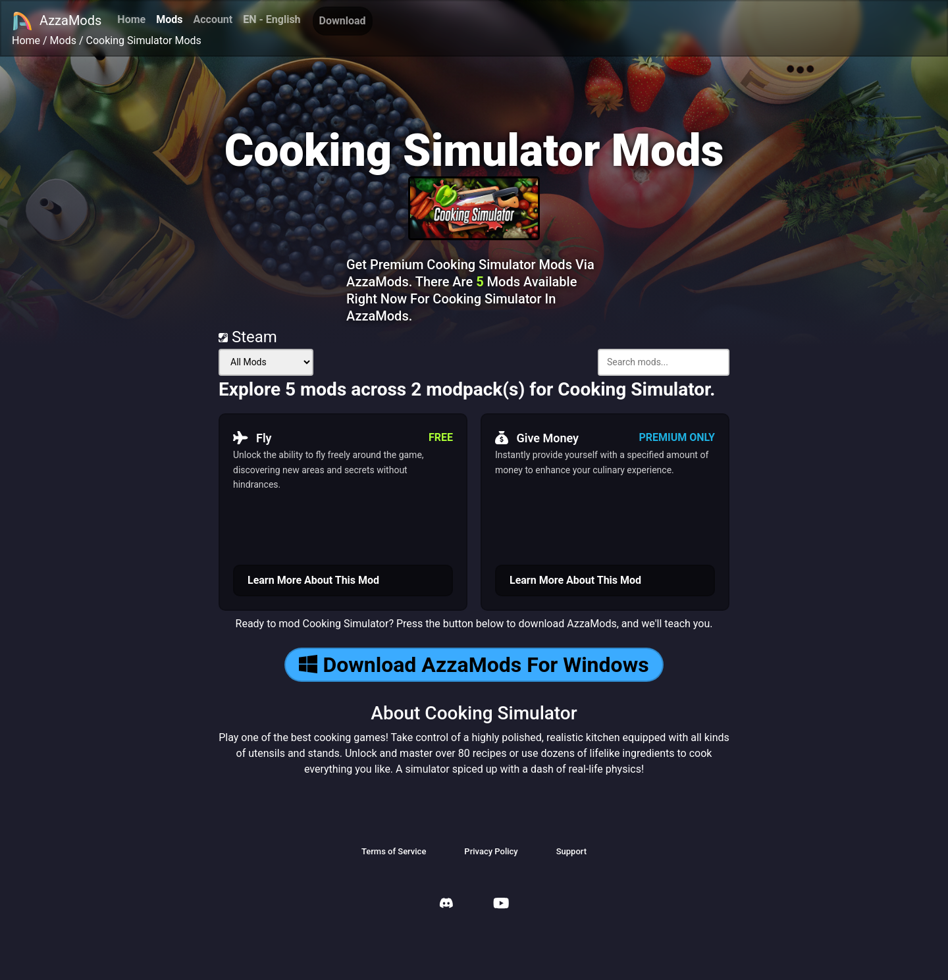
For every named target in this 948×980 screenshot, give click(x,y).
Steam (248, 337)
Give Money (537, 438)
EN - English (271, 19)
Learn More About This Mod (313, 580)
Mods (169, 19)
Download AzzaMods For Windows (473, 664)
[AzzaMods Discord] (446, 905)
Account (212, 19)
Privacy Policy (490, 851)
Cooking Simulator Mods (143, 40)
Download (342, 20)
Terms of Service (393, 851)
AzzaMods (56, 21)
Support (571, 851)
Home (131, 19)
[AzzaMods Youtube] (501, 904)
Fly (252, 438)
